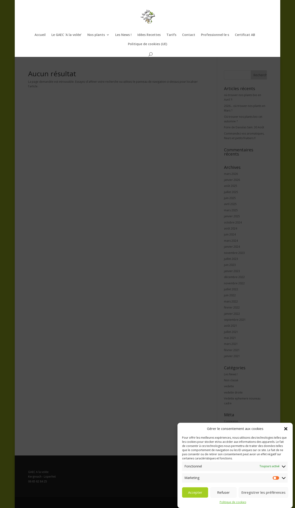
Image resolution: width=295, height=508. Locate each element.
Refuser (223, 493)
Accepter (195, 493)
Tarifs (171, 35)
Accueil (40, 35)
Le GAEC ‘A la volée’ (66, 35)
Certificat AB (245, 35)
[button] (285, 429)
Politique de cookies (233, 503)
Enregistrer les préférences (263, 493)
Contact (188, 35)
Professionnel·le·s (215, 35)
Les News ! (123, 35)
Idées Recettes (149, 35)
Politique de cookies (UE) (147, 44)
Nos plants (96, 35)
